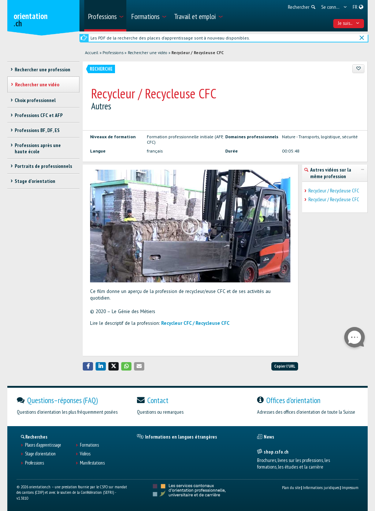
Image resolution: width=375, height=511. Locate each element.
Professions (113, 52)
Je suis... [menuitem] (349, 23)
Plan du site (291, 487)
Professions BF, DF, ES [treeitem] (37, 130)
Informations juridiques (321, 487)
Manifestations (92, 463)
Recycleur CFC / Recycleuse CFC (195, 323)
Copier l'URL (284, 366)
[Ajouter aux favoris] (358, 69)
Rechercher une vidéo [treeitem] (37, 84)
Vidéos (85, 454)
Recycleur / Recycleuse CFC (197, 52)
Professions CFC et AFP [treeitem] (39, 115)
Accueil (91, 52)
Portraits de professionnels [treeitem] (43, 166)
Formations (89, 445)
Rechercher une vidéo (147, 52)
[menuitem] (105, 15)
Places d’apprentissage (43, 445)
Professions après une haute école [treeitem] (38, 148)
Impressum (350, 487)
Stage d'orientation (40, 454)
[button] (88, 366)
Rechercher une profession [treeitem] (42, 69)
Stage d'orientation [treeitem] (35, 181)
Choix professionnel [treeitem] (35, 100)
